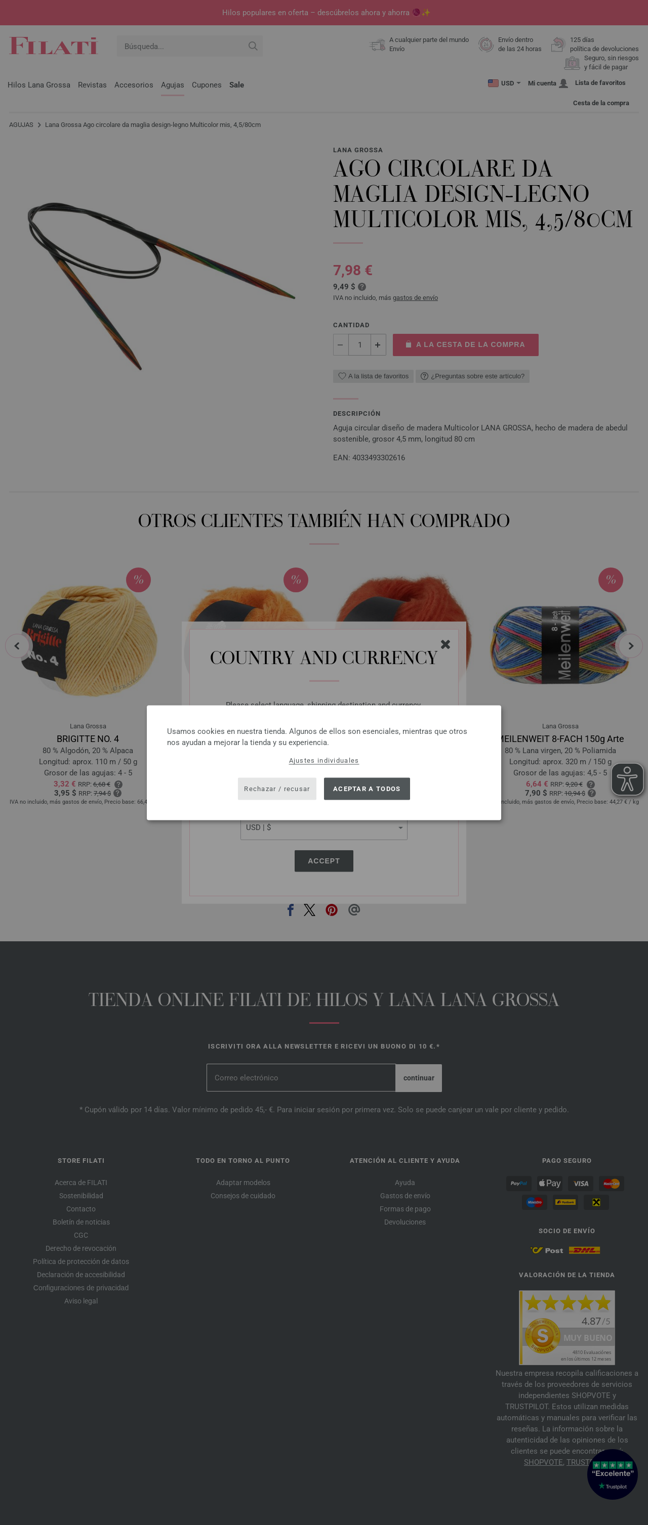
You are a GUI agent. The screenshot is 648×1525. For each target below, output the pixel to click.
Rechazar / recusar (277, 789)
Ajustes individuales (324, 760)
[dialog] (324, 762)
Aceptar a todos (367, 789)
